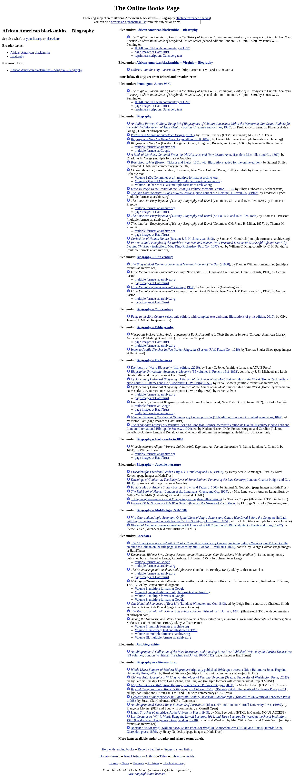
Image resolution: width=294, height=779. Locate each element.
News (125, 763)
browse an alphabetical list (128, 22)
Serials (190, 756)
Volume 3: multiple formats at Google (159, 599)
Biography (17, 56)
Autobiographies (148, 644)
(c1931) (163, 135)
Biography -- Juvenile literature (159, 464)
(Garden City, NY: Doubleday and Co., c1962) (177, 472)
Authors (150, 756)
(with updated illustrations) (176, 499)
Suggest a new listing (178, 749)
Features (138, 763)
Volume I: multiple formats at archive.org (162, 626)
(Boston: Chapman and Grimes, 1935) (208, 125)
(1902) (162, 287)
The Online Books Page (146, 8)
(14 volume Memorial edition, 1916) (182, 189)
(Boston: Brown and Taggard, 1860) (174, 487)
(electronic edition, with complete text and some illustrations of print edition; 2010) (202, 316)
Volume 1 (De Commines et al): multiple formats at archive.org (176, 177)
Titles (163, 756)
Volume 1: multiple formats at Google (159, 588)
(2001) (182, 685)
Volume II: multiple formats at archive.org (162, 633)
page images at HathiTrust (152, 52)
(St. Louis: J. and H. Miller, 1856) (194, 216)
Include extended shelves (193, 18)
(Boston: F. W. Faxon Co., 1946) (185, 349)
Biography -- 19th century (155, 257)
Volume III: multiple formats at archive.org (163, 637)
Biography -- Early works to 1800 (160, 439)
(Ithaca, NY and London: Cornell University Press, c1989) (206, 704)
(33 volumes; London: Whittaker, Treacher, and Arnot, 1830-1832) (209, 653)
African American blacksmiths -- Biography (167, 30)
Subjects (176, 756)
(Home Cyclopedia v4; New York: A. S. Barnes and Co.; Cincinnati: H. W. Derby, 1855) (209, 381)
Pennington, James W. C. (154, 83)
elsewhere (53, 38)
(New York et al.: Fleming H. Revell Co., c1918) (194, 193)
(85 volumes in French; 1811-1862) (184, 371)
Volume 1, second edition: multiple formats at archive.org (172, 592)
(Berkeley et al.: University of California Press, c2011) (209, 689)
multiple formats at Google (152, 150)
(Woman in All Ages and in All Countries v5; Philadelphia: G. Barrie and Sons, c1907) (207, 525)
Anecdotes (143, 536)
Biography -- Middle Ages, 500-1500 (162, 510)
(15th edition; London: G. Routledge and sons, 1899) (206, 417)
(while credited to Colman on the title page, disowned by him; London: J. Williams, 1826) (207, 545)
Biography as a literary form (157, 662)
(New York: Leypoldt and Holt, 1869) (170, 139)
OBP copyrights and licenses (146, 774)
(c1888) (180, 264)
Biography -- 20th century (155, 309)
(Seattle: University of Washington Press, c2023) (210, 677)
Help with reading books (118, 749)
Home (104, 756)
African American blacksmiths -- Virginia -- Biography (46, 70)
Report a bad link (149, 749)
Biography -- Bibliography (155, 327)
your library (33, 38)
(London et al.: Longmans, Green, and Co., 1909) (179, 491)
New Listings (133, 756)
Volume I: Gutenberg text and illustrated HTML (166, 630)
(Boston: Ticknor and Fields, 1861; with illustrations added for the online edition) (196, 162)
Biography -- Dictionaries (154, 360)
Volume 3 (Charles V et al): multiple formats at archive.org (173, 185)
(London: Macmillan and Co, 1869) (205, 154)
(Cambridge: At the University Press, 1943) (170, 712)
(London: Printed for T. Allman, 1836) (185, 611)
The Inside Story (174, 763)
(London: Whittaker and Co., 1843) (178, 603)
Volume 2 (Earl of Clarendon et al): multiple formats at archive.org (178, 181)
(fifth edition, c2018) (165, 367)
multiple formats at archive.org (155, 147)
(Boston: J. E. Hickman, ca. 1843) (172, 238)
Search (115, 756)
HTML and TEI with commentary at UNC (162, 48)
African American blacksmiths (30, 52)
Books (113, 763)
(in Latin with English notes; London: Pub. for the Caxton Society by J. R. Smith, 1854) (207, 519)
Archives (153, 763)
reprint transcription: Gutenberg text (158, 55)
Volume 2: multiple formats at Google (159, 596)
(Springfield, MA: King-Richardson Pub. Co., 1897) (207, 244)
